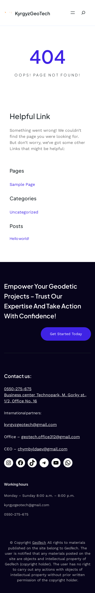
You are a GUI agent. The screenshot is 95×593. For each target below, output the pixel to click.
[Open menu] (73, 13)
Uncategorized (24, 212)
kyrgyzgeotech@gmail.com (30, 424)
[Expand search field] (83, 13)
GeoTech (39, 542)
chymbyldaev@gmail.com (42, 449)
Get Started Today (66, 334)
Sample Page (22, 184)
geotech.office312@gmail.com (50, 436)
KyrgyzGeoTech (32, 13)
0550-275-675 (17, 388)
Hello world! (19, 238)
